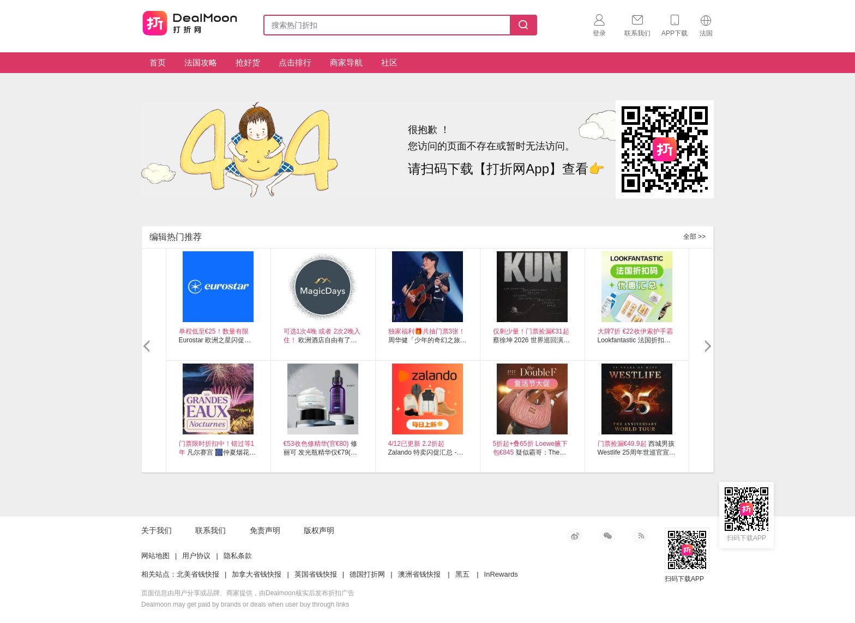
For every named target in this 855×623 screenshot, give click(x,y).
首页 (157, 62)
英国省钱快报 (315, 574)
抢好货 (248, 62)
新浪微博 (575, 536)
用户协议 (196, 556)
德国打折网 (367, 574)
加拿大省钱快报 (256, 574)
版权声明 (319, 530)
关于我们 (156, 530)
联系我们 (210, 530)
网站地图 (155, 556)
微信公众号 (607, 536)
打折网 (189, 23)
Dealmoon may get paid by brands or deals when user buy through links (245, 604)
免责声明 (265, 530)
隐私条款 (238, 556)
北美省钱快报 (198, 574)
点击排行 (295, 62)
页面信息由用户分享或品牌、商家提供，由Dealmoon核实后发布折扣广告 (247, 593)
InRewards (501, 574)
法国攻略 (200, 62)
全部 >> (694, 236)
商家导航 (346, 62)
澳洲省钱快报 (419, 574)
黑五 (462, 574)
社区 (389, 62)
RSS (640, 536)
